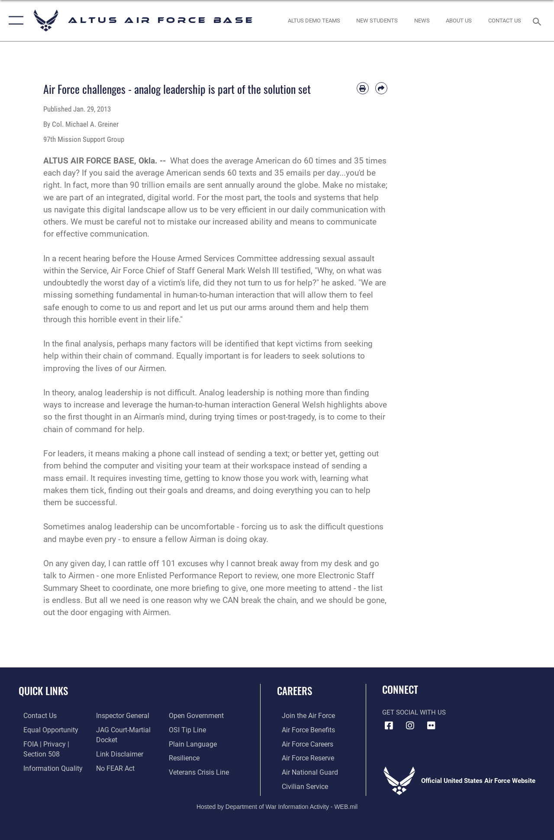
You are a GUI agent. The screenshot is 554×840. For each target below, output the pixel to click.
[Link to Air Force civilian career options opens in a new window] (299, 784)
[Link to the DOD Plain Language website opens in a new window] (192, 743)
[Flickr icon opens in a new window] (431, 725)
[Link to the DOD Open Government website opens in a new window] (196, 715)
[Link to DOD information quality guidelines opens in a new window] (46, 766)
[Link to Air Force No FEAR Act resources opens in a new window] (113, 766)
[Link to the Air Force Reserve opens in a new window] (302, 757)
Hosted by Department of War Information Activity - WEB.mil (277, 804)
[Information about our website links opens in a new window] (116, 753)
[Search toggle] (538, 20)
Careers (294, 691)
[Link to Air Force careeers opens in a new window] (302, 743)
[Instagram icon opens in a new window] (409, 725)
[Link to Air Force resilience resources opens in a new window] (185, 757)
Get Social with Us (414, 712)
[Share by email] (381, 88)
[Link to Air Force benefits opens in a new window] (303, 729)
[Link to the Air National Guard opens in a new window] (303, 770)
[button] (14, 20)
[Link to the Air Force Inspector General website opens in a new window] (119, 715)
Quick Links (43, 691)
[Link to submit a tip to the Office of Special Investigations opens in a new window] (187, 729)
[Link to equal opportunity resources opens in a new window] (44, 729)
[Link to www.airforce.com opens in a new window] (303, 715)
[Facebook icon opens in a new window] (388, 725)
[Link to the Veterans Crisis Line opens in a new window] (199, 770)
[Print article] (363, 88)
